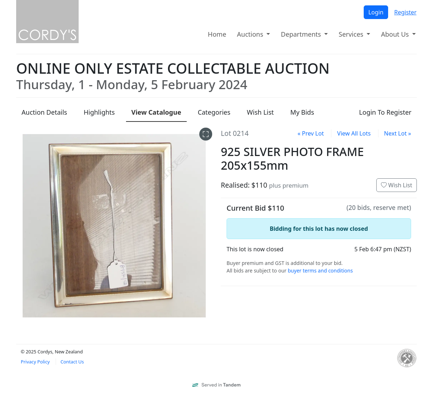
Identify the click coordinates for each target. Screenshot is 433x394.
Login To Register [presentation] (385, 112)
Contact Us (72, 361)
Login (375, 12)
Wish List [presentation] (260, 112)
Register (405, 12)
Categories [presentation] (214, 112)
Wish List (396, 185)
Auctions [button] (251, 34)
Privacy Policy (35, 361)
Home (217, 34)
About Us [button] (395, 34)
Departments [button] (301, 34)
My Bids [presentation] (302, 112)
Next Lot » (397, 133)
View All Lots (354, 133)
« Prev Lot (311, 133)
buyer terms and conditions (320, 270)
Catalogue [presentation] (156, 112)
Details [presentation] (44, 112)
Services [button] (352, 34)
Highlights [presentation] (99, 112)
